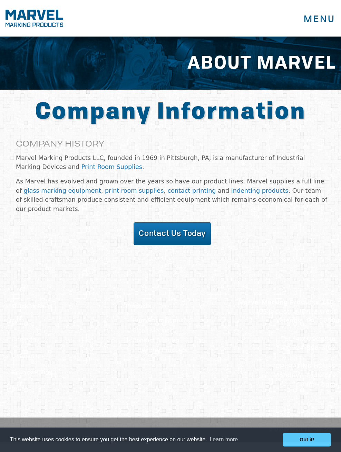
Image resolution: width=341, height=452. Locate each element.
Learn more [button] (224, 439)
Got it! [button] (307, 439)
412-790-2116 (316, 339)
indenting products (260, 190)
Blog (18, 389)
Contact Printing (156, 341)
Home (20, 323)
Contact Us (27, 356)
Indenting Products (160, 350)
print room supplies (134, 190)
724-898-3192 (314, 348)
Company (25, 340)
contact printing (192, 190)
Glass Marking (153, 331)
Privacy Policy (32, 373)
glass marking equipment (62, 190)
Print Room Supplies (111, 166)
